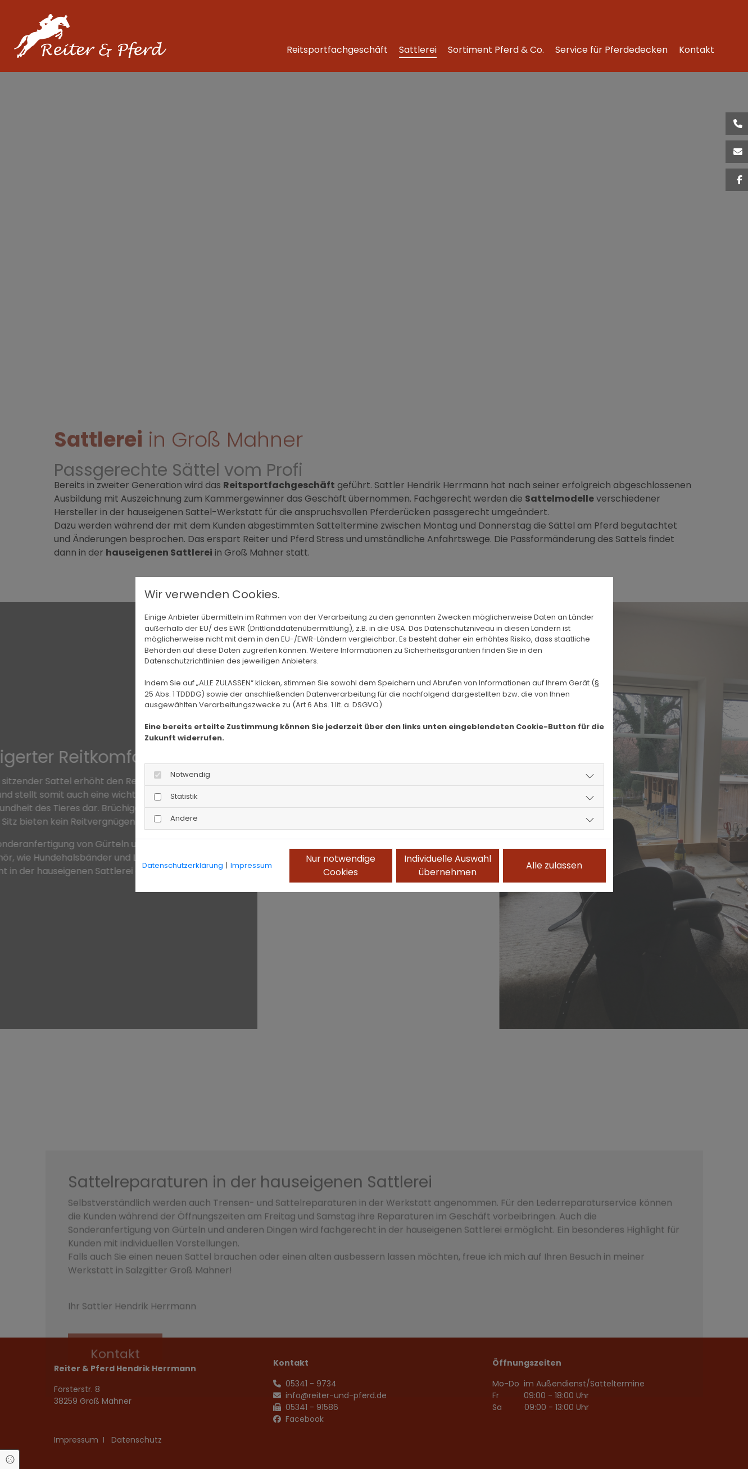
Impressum (251, 865)
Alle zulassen (554, 865)
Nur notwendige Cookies (340, 865)
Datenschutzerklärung (182, 865)
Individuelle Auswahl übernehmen (447, 865)
